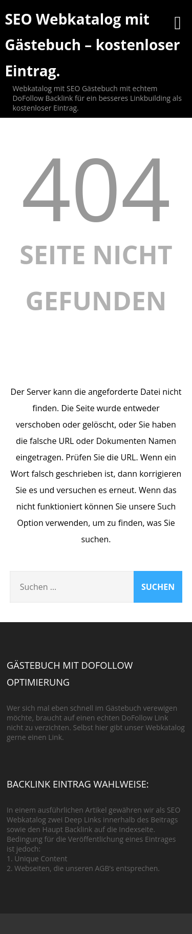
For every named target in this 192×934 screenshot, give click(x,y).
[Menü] (177, 22)
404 (96, 187)
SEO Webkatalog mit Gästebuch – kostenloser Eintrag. (92, 44)
